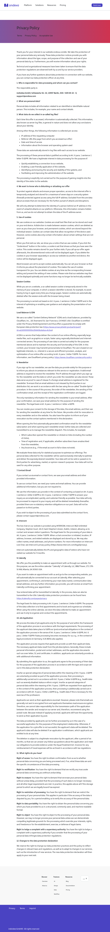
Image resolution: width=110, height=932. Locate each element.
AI (54, 881)
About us (44, 885)
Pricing (63, 5)
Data (55, 890)
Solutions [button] (39, 5)
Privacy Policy (31, 35)
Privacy (12, 908)
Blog (67, 881)
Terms (19, 35)
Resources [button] (51, 5)
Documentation (70, 885)
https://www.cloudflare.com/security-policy (73, 357)
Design (56, 885)
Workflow (56, 894)
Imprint (32, 908)
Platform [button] (28, 5)
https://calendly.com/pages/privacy (32, 598)
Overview (44, 881)
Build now (97, 5)
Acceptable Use (46, 35)
